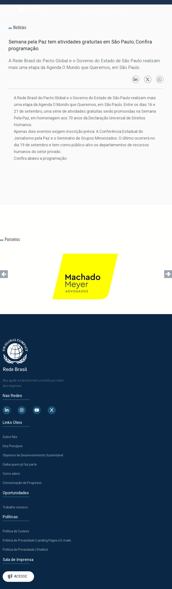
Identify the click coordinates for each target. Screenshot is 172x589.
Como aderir (11, 473)
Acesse (17, 576)
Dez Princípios (13, 446)
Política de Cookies (16, 531)
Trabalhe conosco (15, 507)
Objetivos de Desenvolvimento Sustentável (33, 455)
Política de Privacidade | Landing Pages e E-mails (37, 540)
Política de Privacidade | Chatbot (25, 549)
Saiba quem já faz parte (20, 464)
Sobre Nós (10, 437)
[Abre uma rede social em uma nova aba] (7, 410)
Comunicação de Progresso (22, 483)
